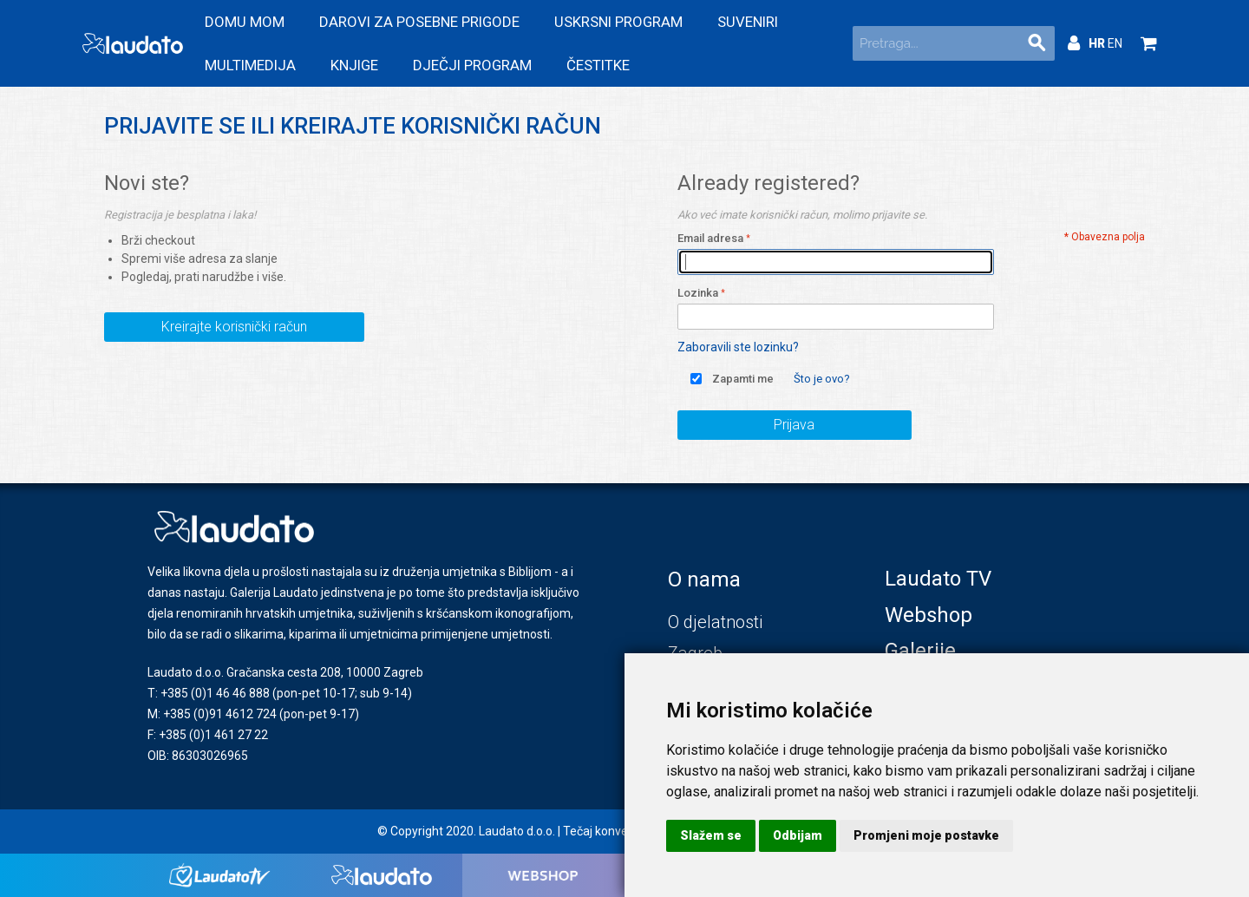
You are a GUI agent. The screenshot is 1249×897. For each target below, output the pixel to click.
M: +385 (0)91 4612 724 (212, 714)
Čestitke (598, 65)
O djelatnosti (715, 622)
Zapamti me (743, 378)
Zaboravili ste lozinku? (738, 347)
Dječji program (472, 65)
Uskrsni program (618, 21)
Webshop (928, 615)
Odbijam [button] (797, 835)
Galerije (920, 650)
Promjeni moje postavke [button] (926, 835)
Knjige (354, 65)
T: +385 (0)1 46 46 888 (208, 693)
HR (1098, 43)
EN (1115, 43)
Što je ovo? (822, 378)
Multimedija (250, 65)
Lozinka (697, 292)
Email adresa (710, 238)
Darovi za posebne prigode (419, 21)
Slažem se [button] (711, 835)
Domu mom (244, 21)
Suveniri (747, 21)
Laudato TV (938, 578)
